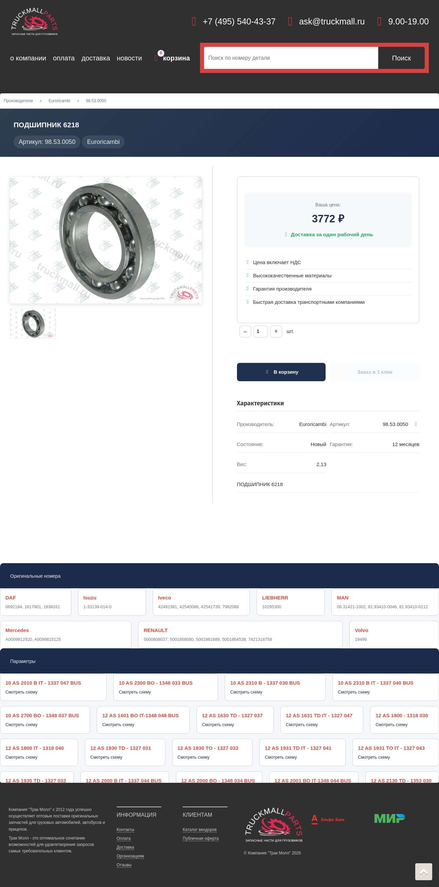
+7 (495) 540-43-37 (239, 21)
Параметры (23, 663)
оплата (64, 58)
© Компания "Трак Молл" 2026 (272, 847)
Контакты (125, 823)
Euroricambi (59, 101)
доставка (95, 58)
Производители (18, 101)
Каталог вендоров (200, 823)
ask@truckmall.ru (332, 21)
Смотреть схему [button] (21, 693)
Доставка (125, 841)
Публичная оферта (201, 832)
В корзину (281, 373)
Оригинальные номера (35, 577)
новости (129, 58)
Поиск (401, 58)
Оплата (124, 832)
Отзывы (124, 859)
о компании (28, 58)
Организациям (130, 850)
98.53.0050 (96, 101)
